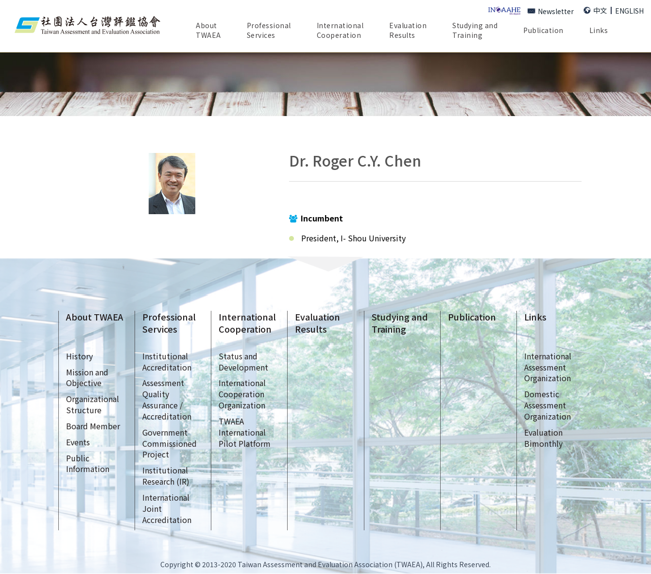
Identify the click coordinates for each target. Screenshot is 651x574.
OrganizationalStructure (92, 404)
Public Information (87, 463)
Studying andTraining (474, 30)
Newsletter (551, 11)
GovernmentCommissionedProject (169, 443)
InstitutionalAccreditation (166, 361)
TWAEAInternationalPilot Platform (245, 432)
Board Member (93, 426)
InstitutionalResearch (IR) (165, 475)
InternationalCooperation (247, 323)
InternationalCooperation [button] (340, 30)
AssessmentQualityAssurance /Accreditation (166, 399)
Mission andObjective (87, 377)
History (79, 356)
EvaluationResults (408, 30)
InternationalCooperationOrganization (242, 394)
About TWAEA (94, 317)
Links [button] (598, 30)
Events (78, 442)
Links (535, 317)
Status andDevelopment (243, 361)
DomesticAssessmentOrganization (547, 405)
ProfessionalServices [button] (269, 30)
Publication (543, 30)
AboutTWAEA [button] (208, 30)
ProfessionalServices (169, 323)
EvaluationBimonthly (543, 437)
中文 (595, 10)
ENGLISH (629, 11)
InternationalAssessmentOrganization (547, 367)
